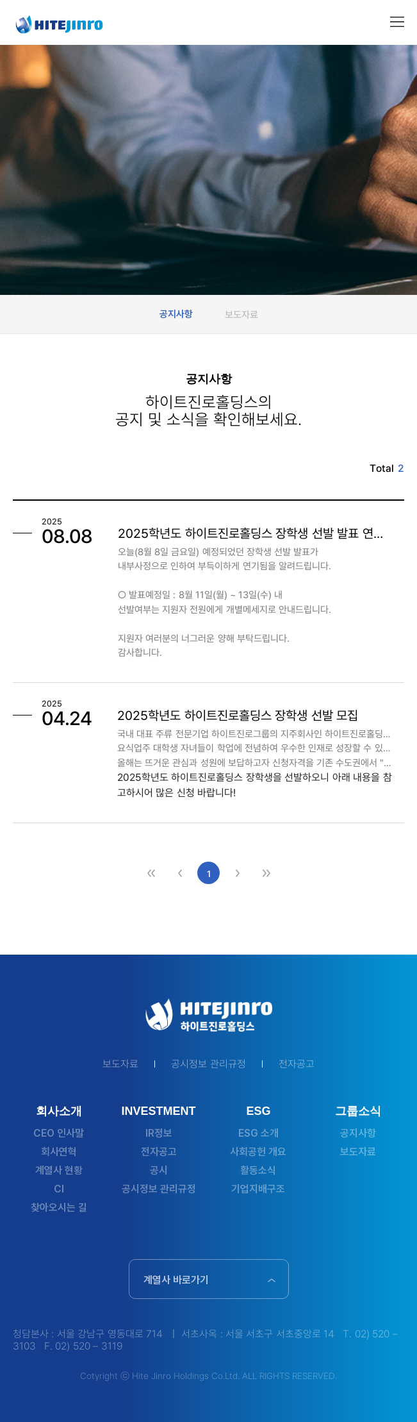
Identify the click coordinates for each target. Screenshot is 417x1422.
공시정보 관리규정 (208, 1064)
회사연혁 (59, 1152)
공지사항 (176, 314)
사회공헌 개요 (258, 1152)
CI (59, 1189)
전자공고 (297, 1064)
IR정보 (158, 1133)
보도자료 (241, 314)
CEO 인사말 (58, 1133)
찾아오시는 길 (59, 1207)
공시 (159, 1170)
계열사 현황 (59, 1170)
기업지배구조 (258, 1189)
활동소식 (258, 1170)
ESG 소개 (258, 1133)
